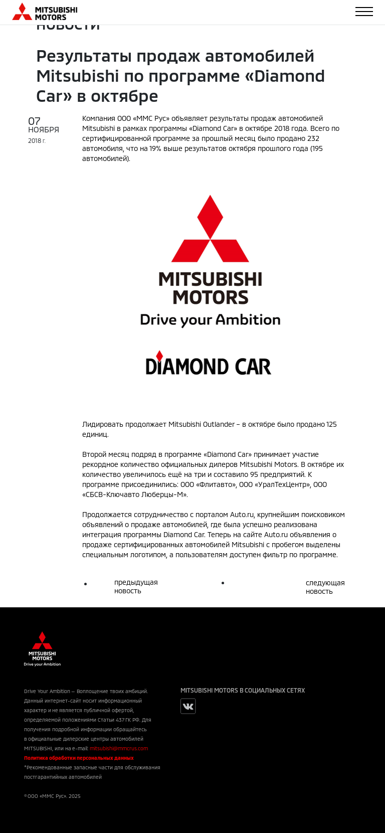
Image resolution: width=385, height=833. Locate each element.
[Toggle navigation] (364, 11)
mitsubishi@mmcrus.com (119, 748)
